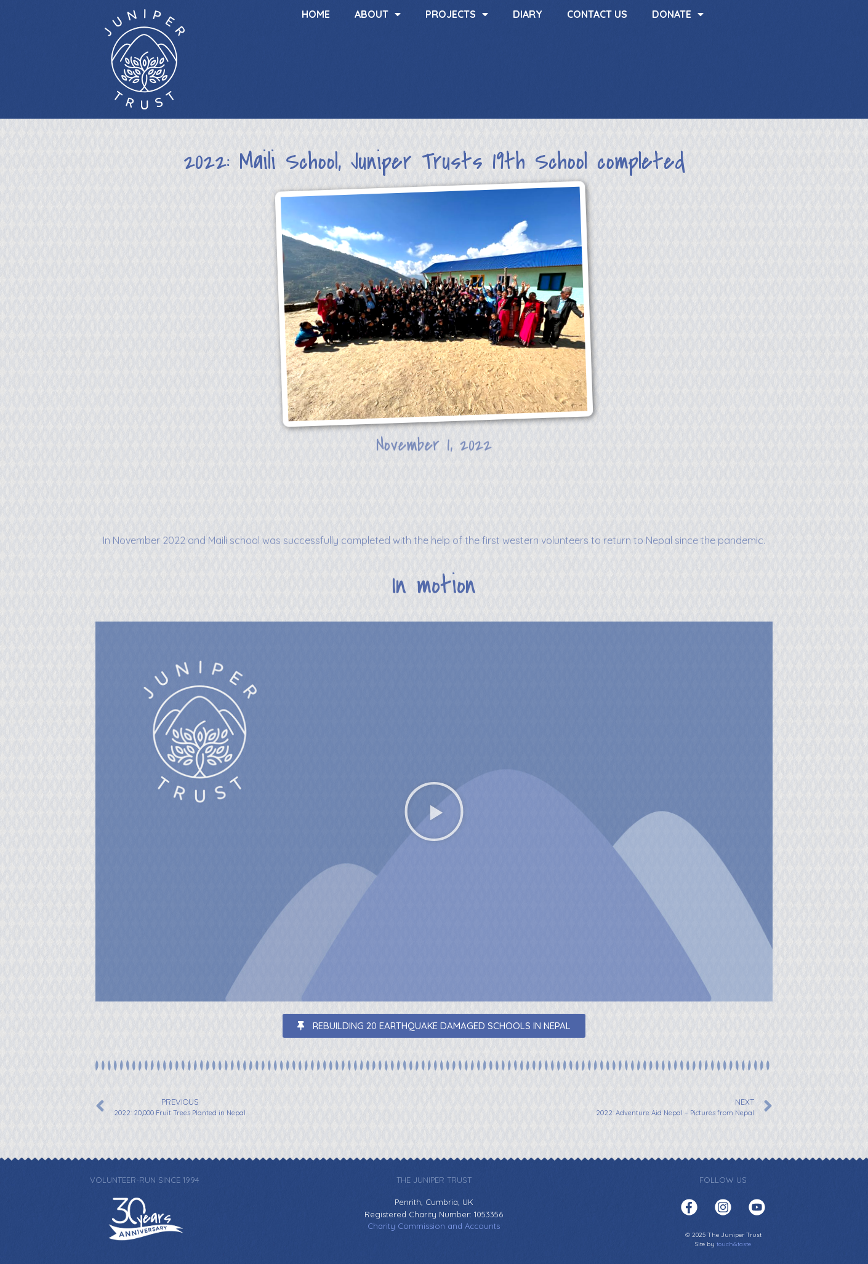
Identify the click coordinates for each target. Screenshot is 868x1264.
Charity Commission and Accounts (434, 1226)
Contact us (597, 14)
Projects (456, 14)
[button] (434, 811)
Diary (527, 14)
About (378, 14)
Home (316, 14)
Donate (678, 14)
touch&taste (734, 1244)
